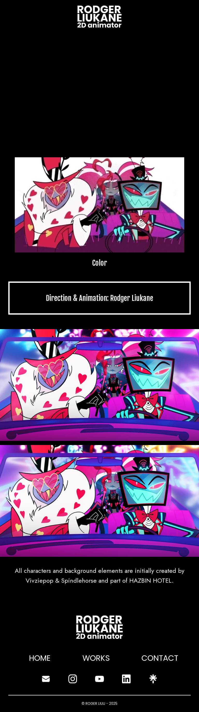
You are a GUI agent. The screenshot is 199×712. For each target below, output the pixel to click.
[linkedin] (126, 679)
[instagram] (72, 679)
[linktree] (153, 679)
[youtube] (99, 679)
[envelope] (45, 679)
